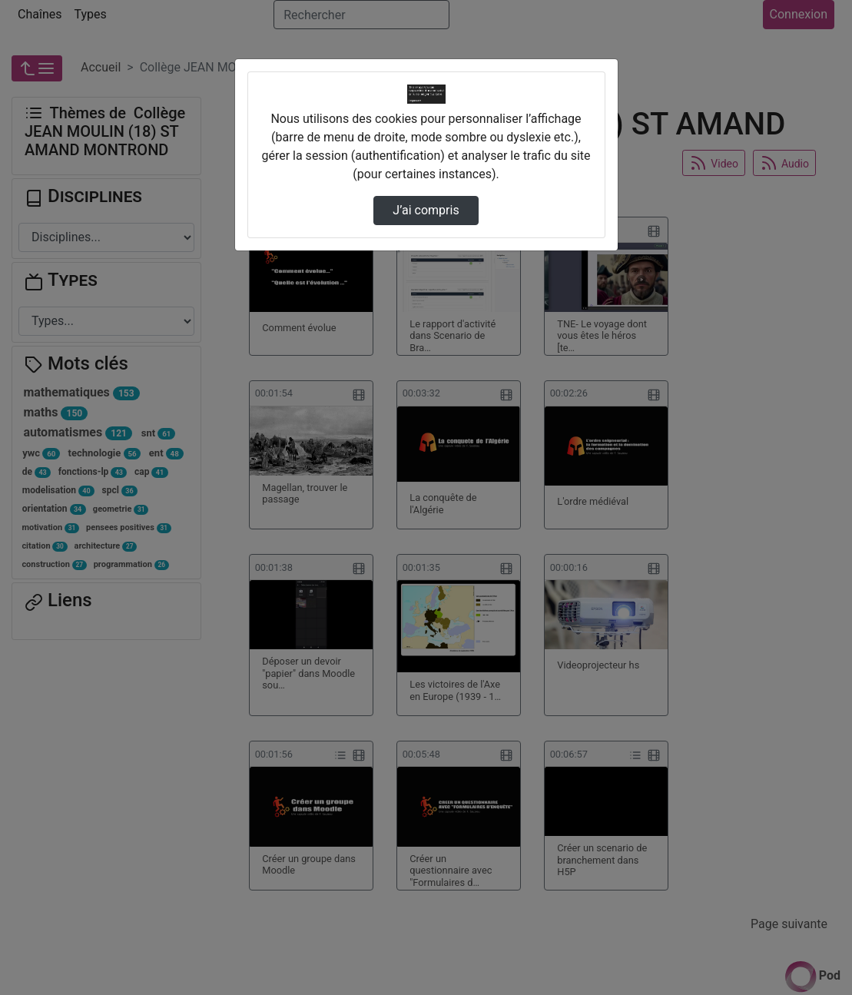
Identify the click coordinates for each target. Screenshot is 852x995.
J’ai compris (426, 210)
